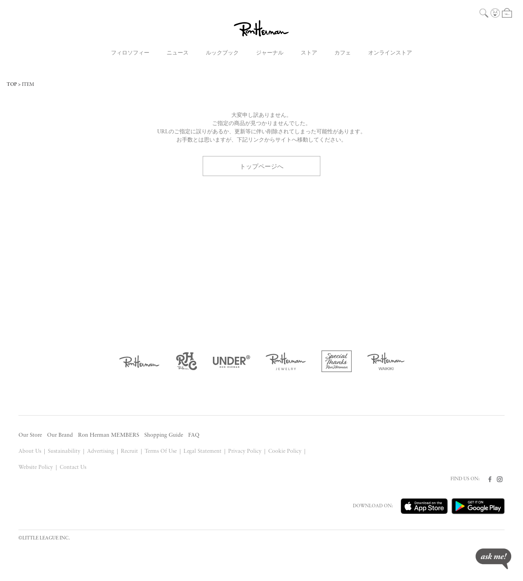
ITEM (28, 84)
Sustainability (64, 451)
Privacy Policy (245, 451)
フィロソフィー (130, 53)
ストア (309, 53)
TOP (12, 84)
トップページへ (261, 166)
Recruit (129, 451)
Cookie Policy (284, 451)
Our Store (30, 435)
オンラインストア (390, 53)
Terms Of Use (161, 451)
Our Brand (60, 435)
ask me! (493, 558)
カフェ (342, 53)
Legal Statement (202, 451)
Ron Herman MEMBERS (108, 435)
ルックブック (222, 53)
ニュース (178, 53)
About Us (29, 451)
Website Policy (35, 467)
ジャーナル (269, 53)
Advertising (100, 451)
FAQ (194, 435)
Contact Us (73, 467)
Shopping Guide (163, 435)
